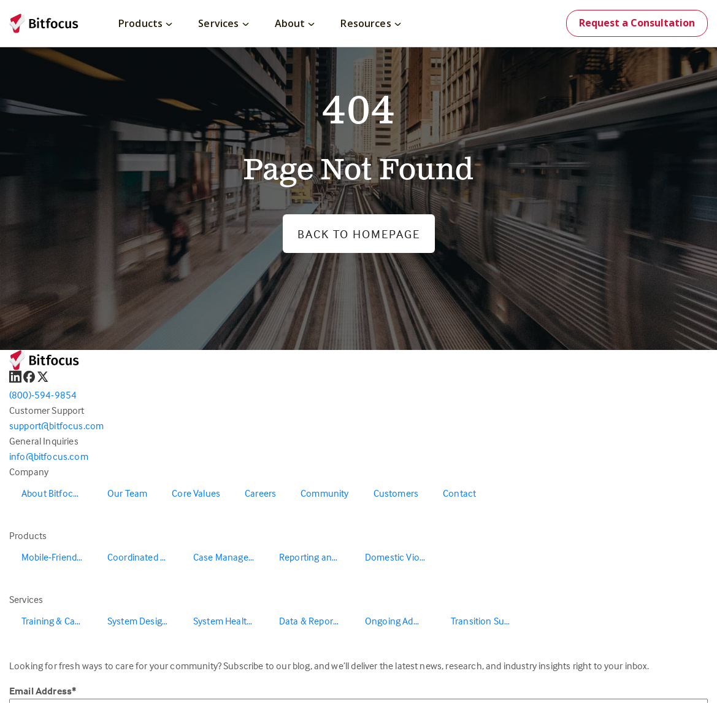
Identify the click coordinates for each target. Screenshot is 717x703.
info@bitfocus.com (48, 456)
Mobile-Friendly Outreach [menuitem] (58, 557)
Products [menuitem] (145, 23)
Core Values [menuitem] (196, 493)
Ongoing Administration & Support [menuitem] (402, 621)
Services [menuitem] (223, 23)
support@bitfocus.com (56, 425)
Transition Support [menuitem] (487, 621)
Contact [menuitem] (459, 493)
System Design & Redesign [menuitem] (144, 621)
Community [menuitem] (324, 493)
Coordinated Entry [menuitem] (144, 557)
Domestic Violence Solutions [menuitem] (402, 557)
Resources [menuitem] (370, 23)
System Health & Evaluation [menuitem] (230, 621)
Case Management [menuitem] (230, 557)
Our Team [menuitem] (127, 493)
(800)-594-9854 (43, 395)
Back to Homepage (358, 233)
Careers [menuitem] (260, 493)
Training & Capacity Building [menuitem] (58, 621)
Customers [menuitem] (396, 493)
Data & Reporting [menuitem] (314, 621)
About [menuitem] (295, 23)
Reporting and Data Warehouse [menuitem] (316, 557)
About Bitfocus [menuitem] (52, 493)
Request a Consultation (637, 22)
